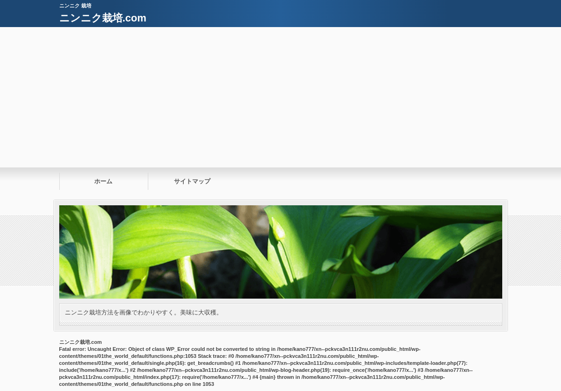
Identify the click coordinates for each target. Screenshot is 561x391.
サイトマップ (192, 181)
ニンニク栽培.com (102, 18)
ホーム (103, 181)
